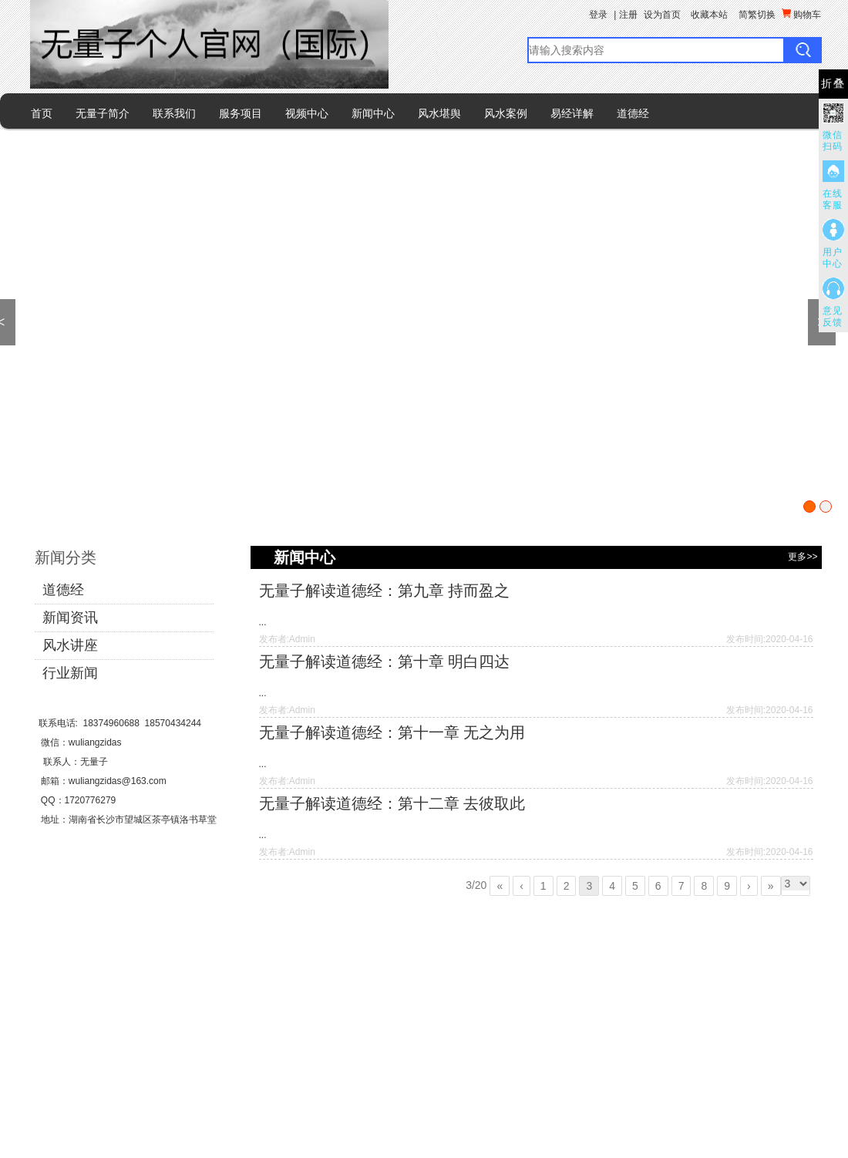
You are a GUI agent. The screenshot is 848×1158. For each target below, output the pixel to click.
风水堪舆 (439, 113)
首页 (41, 113)
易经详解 (572, 113)
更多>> (802, 556)
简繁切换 (757, 14)
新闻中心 (373, 113)
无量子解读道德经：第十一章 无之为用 (392, 732)
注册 (628, 14)
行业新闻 (70, 673)
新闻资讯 (70, 617)
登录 (598, 14)
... (263, 622)
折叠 (833, 83)
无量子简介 (103, 113)
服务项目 (240, 113)
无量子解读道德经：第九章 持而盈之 (384, 590)
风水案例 (505, 113)
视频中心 (306, 113)
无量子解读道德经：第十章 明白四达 (384, 661)
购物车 (801, 14)
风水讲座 (70, 645)
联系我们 (174, 113)
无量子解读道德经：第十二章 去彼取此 (392, 803)
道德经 (633, 113)
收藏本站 (709, 14)
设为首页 (662, 14)
